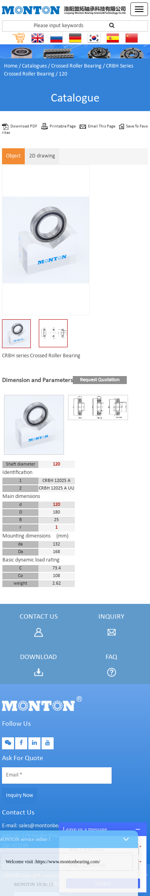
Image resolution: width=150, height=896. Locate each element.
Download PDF (24, 126)
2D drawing (42, 156)
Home (11, 66)
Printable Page (63, 126)
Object (13, 156)
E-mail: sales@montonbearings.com (42, 826)
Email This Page (102, 126)
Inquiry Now (19, 795)
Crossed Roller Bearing (76, 66)
